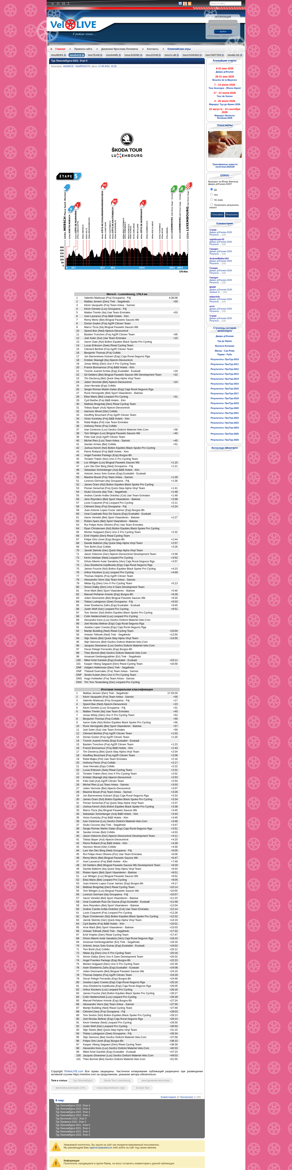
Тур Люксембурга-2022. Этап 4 (73, 1105)
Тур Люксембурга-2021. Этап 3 (73, 1131)
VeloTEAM (94, 55)
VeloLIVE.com (74, 1071)
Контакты (153, 49)
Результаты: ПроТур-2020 (225, 408)
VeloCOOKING (190, 55)
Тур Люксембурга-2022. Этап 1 (73, 1115)
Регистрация (214, 36)
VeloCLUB (170, 55)
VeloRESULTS (82, 66)
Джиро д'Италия (225, 336)
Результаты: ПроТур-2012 (225, 369)
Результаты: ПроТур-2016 (225, 388)
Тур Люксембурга (82, 1080)
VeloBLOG (233, 55)
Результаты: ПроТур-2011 (225, 364)
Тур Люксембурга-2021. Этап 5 (73, 1125)
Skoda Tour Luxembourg (117, 1080)
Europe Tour (142, 1087)
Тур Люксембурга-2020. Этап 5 (73, 1134)
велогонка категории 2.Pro (70, 1087)
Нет (216, 195)
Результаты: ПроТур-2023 (225, 423)
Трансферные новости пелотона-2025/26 (224, 165)
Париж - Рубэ (224, 354)
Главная (60, 49)
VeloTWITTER (213, 55)
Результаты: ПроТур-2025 (225, 433)
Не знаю (218, 200)
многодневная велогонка (156, 1080)
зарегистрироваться (100, 1147)
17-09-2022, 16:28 (107, 66)
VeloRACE (76, 55)
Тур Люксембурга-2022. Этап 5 (69, 60)
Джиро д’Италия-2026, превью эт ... (221, 290)
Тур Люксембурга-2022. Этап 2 (73, 1112)
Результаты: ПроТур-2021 (225, 413)
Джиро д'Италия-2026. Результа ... (220, 233)
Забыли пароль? (229, 36)
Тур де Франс (224, 341)
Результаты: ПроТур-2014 (225, 379)
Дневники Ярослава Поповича (119, 49)
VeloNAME (112, 55)
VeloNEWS (57, 55)
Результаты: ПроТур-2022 (225, 418)
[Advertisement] (146, 97)
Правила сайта (83, 49)
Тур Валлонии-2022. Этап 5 (71, 1118)
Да (215, 189)
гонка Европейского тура (111, 1087)
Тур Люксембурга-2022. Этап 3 (73, 1108)
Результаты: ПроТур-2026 (225, 440)
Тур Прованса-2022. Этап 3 (71, 1121)
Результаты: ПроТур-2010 (225, 359)
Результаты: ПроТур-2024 (225, 427)
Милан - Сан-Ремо (225, 351)
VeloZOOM (152, 55)
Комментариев (168, 1097)
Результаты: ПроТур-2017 (225, 393)
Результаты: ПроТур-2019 (225, 403)
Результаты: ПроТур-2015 (225, 383)
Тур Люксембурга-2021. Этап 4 (73, 1128)
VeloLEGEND (132, 55)
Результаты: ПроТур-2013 (225, 374)
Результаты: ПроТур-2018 (225, 398)
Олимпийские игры (179, 49)
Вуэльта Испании (224, 346)
